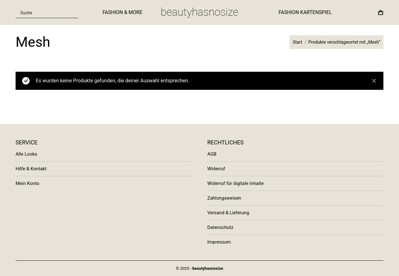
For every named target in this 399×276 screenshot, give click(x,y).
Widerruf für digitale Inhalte (235, 183)
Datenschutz (220, 227)
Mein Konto (27, 183)
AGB (211, 154)
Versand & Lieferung (228, 212)
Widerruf (216, 169)
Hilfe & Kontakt (31, 169)
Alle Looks (26, 154)
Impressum (219, 242)
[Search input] (43, 12)
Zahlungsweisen (224, 198)
